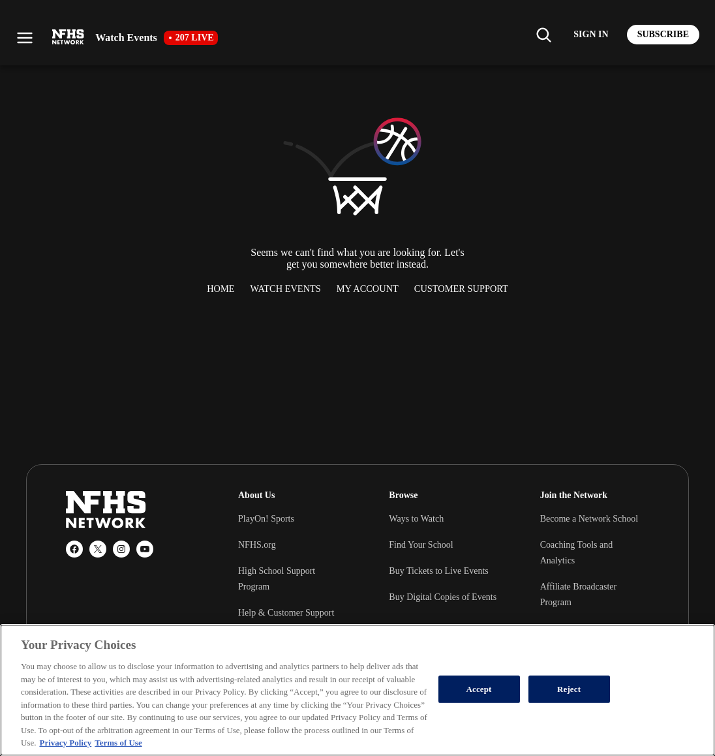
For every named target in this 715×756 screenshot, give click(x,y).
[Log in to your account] (590, 34)
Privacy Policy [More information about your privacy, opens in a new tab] (65, 743)
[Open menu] (25, 38)
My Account (368, 288)
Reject (569, 689)
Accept (479, 689)
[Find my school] (543, 34)
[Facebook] (74, 549)
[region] (357, 690)
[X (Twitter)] (97, 549)
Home (220, 288)
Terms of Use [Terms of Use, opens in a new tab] (118, 743)
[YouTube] (144, 549)
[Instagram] (121, 549)
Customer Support (461, 288)
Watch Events (286, 288)
